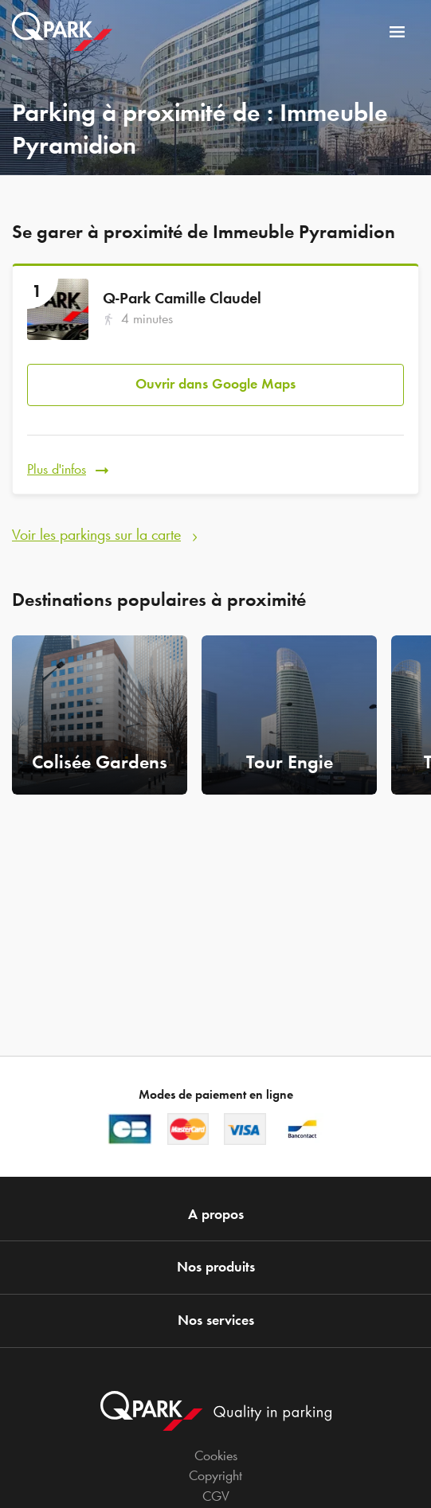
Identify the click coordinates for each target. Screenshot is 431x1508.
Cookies (215, 1455)
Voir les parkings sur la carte (96, 534)
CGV (215, 1496)
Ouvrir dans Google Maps (215, 384)
